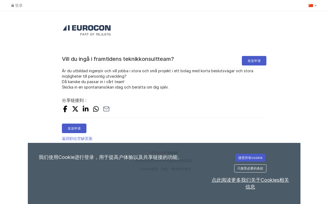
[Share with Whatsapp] (96, 109)
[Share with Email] (106, 109)
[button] (313, 5)
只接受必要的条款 (250, 168)
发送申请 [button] (254, 61)
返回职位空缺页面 (77, 138)
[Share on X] (75, 109)
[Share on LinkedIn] (85, 109)
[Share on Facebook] (65, 109)
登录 (17, 5)
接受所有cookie (250, 158)
